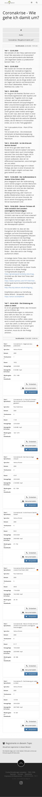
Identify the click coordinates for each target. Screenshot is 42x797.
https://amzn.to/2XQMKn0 (14, 296)
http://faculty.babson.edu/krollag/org (18, 287)
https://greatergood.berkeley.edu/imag (19, 274)
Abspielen (31, 392)
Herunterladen (29, 388)
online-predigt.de (25, 779)
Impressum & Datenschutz (13, 776)
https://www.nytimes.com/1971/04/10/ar (20, 281)
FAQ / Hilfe (31, 772)
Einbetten (31, 384)
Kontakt (20, 774)
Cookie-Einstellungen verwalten (15, 772)
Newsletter (28, 774)
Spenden (13, 774)
